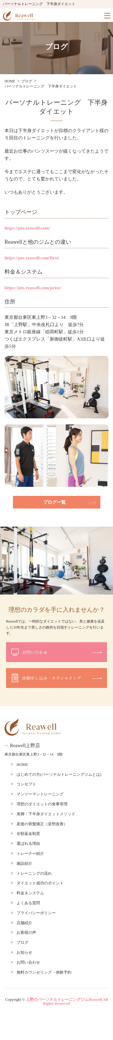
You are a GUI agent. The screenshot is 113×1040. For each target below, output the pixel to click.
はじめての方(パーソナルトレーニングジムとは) (59, 774)
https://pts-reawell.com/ (27, 228)
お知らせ (24, 952)
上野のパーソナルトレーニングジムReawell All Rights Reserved (67, 1001)
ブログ (22, 942)
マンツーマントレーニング (40, 794)
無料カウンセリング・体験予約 (44, 972)
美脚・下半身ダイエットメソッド (46, 814)
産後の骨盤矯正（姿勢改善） (42, 824)
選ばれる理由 (28, 843)
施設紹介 (24, 863)
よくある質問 (28, 903)
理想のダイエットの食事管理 (42, 804)
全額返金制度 (28, 833)
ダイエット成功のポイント (40, 883)
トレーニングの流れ (34, 873)
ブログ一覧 (54, 502)
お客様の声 (26, 932)
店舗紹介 (24, 923)
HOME (22, 764)
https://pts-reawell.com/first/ (32, 257)
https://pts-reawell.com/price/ (33, 287)
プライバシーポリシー (36, 913)
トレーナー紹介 (30, 853)
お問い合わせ (28, 962)
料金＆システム (30, 893)
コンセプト (26, 784)
